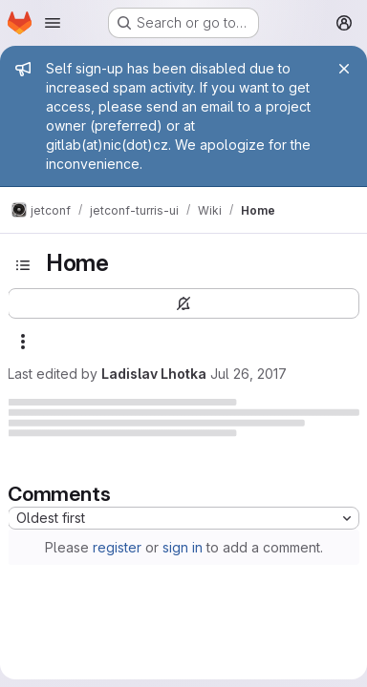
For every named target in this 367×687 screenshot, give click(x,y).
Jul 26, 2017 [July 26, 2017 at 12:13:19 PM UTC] (248, 373)
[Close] (344, 68)
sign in (182, 547)
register (117, 547)
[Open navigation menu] (52, 23)
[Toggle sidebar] (23, 265)
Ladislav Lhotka (153, 373)
